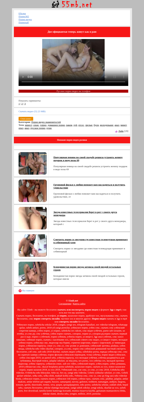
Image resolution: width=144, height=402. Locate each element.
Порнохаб (24, 22)
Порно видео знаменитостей (46, 122)
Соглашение (65, 303)
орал (21, 128)
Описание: (25, 118)
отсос (81, 125)
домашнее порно (56, 125)
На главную (26, 290)
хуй (75, 125)
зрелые (88, 125)
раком (69, 125)
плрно (43, 125)
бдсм (96, 125)
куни (49, 128)
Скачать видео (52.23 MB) (32, 111)
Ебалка (22, 13)
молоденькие (106, 125)
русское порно (37, 128)
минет (124, 125)
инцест (28, 125)
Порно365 (24, 16)
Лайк (121, 131)
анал (117, 125)
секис (36, 125)
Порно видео (25, 19)
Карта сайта (79, 303)
